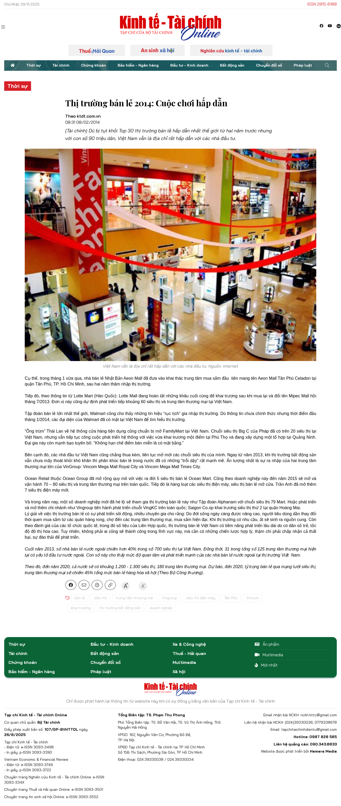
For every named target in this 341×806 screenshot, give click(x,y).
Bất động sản (232, 65)
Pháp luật (303, 65)
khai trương (81, 607)
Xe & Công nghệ (189, 644)
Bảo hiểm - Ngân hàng (138, 65)
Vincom (252, 597)
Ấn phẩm (267, 644)
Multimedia (184, 662)
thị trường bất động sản (120, 607)
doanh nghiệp (161, 607)
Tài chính (60, 65)
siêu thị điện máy (200, 597)
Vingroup (169, 597)
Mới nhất (266, 665)
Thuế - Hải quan (189, 653)
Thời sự (33, 65)
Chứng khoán (93, 65)
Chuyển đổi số (269, 65)
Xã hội (179, 671)
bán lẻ (79, 597)
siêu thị (100, 597)
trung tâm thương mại (134, 597)
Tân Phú (230, 597)
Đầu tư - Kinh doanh (189, 65)
